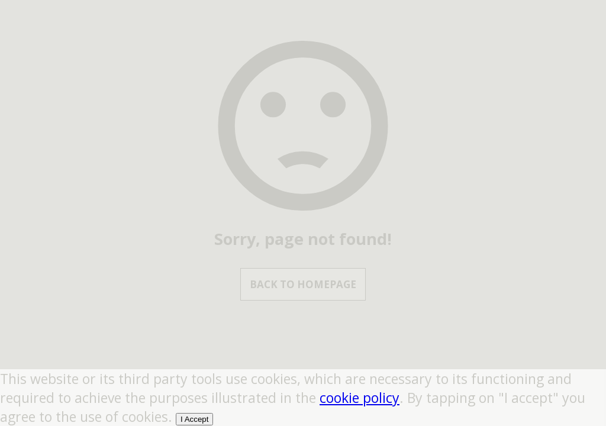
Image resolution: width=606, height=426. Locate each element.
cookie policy (359, 397)
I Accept (194, 419)
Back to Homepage (303, 284)
